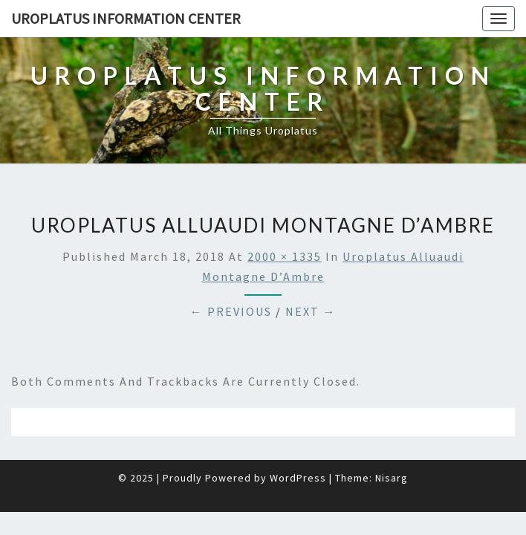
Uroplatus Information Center (126, 18)
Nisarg (391, 440)
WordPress (298, 440)
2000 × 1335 (284, 219)
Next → (311, 274)
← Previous (231, 274)
